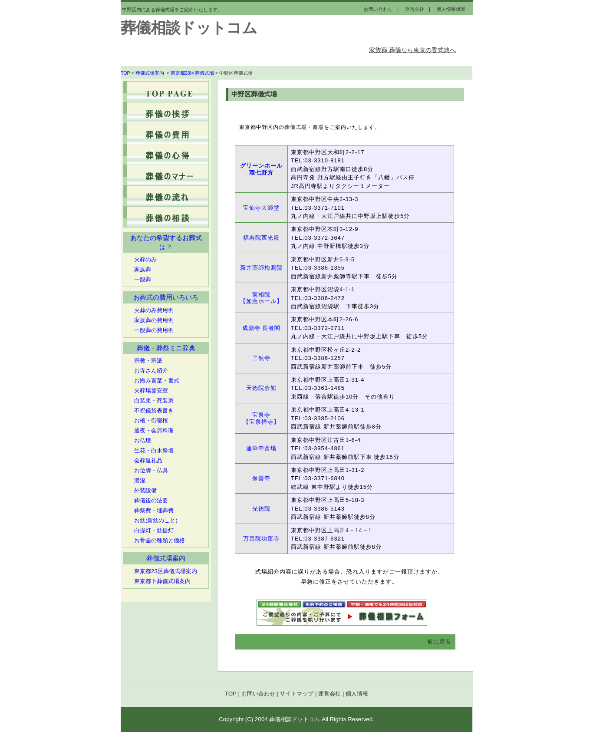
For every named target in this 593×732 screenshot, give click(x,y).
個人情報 (357, 693)
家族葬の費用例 (154, 320)
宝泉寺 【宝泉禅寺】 (261, 418)
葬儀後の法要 (151, 500)
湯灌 (139, 480)
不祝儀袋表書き (154, 410)
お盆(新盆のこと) (156, 520)
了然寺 (261, 358)
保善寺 (261, 478)
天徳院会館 (261, 388)
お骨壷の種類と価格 (159, 540)
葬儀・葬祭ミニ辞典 (166, 348)
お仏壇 (142, 440)
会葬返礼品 (148, 460)
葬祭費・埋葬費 (154, 510)
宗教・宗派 (148, 360)
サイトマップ (296, 693)
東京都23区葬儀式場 (192, 73)
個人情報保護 (451, 9)
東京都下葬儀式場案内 (162, 581)
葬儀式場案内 (150, 73)
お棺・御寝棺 (151, 420)
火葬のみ (145, 259)
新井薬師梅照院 (261, 267)
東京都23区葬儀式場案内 (165, 571)
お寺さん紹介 (151, 370)
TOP (125, 73)
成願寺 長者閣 (261, 328)
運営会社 (329, 693)
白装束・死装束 (154, 400)
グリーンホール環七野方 (261, 169)
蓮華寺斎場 (261, 448)
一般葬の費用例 (154, 330)
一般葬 (142, 279)
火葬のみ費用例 (154, 310)
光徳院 (261, 508)
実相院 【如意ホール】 (261, 298)
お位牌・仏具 (151, 470)
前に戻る (439, 641)
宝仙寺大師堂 (261, 207)
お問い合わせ (258, 693)
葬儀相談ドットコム (189, 28)
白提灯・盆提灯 (154, 530)
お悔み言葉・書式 (156, 380)
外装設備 (145, 490)
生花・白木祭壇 (154, 450)
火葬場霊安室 (151, 390)
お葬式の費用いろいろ (165, 297)
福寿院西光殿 (261, 237)
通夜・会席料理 (154, 430)
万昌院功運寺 (261, 538)
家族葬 (142, 269)
